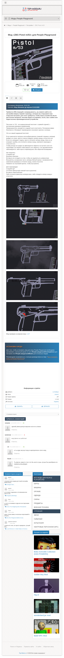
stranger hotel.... (11, 484)
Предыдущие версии (16, 98)
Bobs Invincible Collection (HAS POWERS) (44, 553)
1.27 (28, 334)
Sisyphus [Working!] (12, 495)
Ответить (14, 429)
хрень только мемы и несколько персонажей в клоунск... (16, 515)
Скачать (18, 406)
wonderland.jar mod (42, 615)
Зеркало (45, 406)
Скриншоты (21, 98)
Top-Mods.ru (22, 653)
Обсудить (37, 90)
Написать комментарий (16, 419)
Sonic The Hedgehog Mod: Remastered (16, 506)
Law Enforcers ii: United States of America (17, 528)
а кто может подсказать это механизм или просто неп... (15, 493)
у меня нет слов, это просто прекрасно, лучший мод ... (17, 526)
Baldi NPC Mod (40, 636)
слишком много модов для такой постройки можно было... (16, 482)
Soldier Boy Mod (41, 574)
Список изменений (12, 98)
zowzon (57, 394)
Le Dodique (56, 392)
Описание (7, 98)
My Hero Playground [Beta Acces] (15, 517)
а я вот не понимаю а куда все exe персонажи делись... (16, 504)
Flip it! (36, 595)
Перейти (56, 401)
